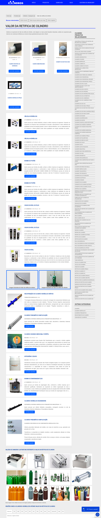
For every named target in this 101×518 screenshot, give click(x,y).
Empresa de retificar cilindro (83, 284)
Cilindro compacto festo (81, 66)
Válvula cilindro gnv (80, 262)
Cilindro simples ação (81, 169)
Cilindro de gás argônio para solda (84, 93)
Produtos (45, 2)
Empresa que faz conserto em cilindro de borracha (83, 195)
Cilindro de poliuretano (81, 138)
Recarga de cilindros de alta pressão (82, 220)
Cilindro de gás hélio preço (82, 105)
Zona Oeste (25, 490)
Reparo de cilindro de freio (82, 234)
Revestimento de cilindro (82, 315)
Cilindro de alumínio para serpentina (81, 69)
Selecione (9, 475)
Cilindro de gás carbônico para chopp (37, 20)
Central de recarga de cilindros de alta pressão (84, 54)
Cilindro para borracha (81, 157)
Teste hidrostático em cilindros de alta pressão (84, 257)
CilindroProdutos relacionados (80, 35)
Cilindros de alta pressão (82, 175)
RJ (14, 475)
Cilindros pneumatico (80, 313)
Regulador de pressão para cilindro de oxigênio (82, 227)
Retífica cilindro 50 (80, 273)
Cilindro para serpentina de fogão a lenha (84, 160)
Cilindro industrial (80, 149)
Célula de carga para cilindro (83, 51)
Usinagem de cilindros (81, 317)
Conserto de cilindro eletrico (83, 184)
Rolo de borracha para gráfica (83, 245)
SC (33, 475)
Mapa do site (91, 504)
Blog (71, 2)
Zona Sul (33, 490)
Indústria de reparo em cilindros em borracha (84, 209)
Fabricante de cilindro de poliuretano (82, 198)
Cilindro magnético (51, 20)
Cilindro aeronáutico (80, 57)
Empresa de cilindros (80, 188)
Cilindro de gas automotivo (82, 95)
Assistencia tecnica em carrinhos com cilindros (84, 45)
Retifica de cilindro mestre (82, 277)
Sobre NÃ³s (83, 504)
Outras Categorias (83, 304)
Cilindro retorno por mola (82, 166)
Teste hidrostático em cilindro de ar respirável (84, 254)
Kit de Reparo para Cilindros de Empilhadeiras (83, 213)
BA (45, 475)
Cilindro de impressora (81, 118)
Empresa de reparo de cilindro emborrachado (83, 191)
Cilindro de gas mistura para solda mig (84, 108)
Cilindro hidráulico (80, 310)
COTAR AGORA (14, 71)
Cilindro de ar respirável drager (84, 79)
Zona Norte (18, 490)
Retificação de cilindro (81, 239)
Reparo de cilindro (80, 232)
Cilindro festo (79, 144)
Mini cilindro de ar (80, 217)
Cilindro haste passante (81, 146)
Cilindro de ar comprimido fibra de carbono (84, 72)
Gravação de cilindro (80, 203)
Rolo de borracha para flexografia (84, 243)
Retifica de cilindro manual (82, 275)
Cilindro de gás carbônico (82, 98)
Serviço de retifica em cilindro (83, 282)
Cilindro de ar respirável (82, 77)
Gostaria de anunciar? (87, 2)
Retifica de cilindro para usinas (83, 290)
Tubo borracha (79, 260)
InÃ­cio (70, 504)
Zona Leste (39, 490)
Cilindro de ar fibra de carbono (83, 74)
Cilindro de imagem (80, 115)
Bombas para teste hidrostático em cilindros (84, 49)
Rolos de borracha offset (82, 247)
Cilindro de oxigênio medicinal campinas (83, 133)
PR (30, 475)
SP (26, 475)
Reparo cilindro (79, 230)
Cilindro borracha (23, 20)
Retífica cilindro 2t (80, 271)
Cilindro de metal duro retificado (84, 122)
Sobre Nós (59, 2)
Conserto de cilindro (80, 182)
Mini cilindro (78, 215)
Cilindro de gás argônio (81, 91)
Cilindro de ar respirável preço (83, 81)
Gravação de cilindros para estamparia (82, 206)
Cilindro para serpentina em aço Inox (83, 164)
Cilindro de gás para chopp (82, 113)
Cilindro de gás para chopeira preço (85, 111)
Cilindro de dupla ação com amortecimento (82, 86)
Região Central (10, 490)
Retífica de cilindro (80, 236)
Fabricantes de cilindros (81, 201)
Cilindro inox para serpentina (83, 151)
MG (18, 475)
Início (34, 2)
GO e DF (54, 475)
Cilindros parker (79, 180)
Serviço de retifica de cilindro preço (83, 287)
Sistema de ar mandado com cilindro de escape (84, 250)
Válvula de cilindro (80, 264)
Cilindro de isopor (80, 120)
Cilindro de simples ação (81, 140)
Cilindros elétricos (80, 177)
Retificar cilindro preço (81, 269)
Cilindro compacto (80, 63)
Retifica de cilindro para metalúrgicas (81, 293)
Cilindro (77, 308)
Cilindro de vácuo (80, 142)
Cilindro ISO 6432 (79, 153)
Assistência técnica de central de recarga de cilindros (84, 42)
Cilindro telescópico (80, 171)
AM (59, 475)
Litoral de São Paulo (59, 490)
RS (37, 475)
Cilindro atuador (79, 59)
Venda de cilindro (79, 266)
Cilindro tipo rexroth (81, 173)
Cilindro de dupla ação (81, 83)
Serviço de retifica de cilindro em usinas (84, 296)
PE (41, 475)
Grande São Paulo (48, 490)
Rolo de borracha (80, 241)
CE (49, 475)
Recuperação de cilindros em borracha (83, 224)
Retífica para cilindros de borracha (84, 280)
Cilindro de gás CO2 (80, 103)
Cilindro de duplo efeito (81, 89)
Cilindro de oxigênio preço (82, 135)
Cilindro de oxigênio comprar (83, 124)
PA (63, 475)
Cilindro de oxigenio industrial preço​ (83, 127)
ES (22, 475)
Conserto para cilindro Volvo (83, 186)
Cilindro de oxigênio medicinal (83, 130)
